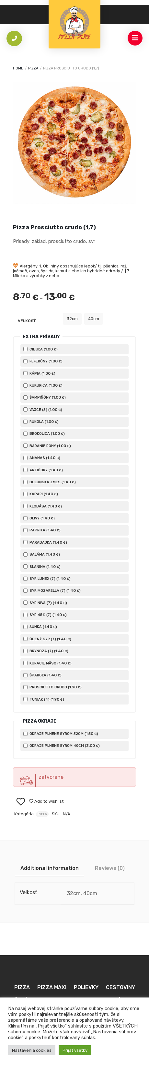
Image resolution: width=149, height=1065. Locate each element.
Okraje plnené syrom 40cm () (61, 745)
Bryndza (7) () (45, 651)
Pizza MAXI (51, 987)
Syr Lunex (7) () (47, 578)
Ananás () (41, 457)
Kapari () (40, 494)
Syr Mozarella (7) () (52, 590)
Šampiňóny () (44, 397)
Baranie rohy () (47, 446)
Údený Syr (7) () (47, 639)
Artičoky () (43, 470)
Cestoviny (120, 987)
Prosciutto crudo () (52, 687)
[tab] (49, 868)
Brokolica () (44, 433)
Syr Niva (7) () (45, 602)
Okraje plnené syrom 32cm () (60, 733)
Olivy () (39, 518)
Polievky (86, 987)
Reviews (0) (110, 868)
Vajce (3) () (42, 409)
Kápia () (39, 373)
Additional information (49, 868)
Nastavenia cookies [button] (32, 1050)
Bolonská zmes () (49, 482)
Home (18, 68)
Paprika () (42, 530)
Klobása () (42, 506)
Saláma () (41, 554)
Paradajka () (45, 542)
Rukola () (41, 421)
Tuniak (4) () (43, 699)
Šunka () (40, 626)
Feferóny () (43, 361)
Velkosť (27, 320)
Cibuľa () (40, 349)
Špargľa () (42, 675)
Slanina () (42, 566)
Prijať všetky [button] (75, 1050)
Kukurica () (43, 385)
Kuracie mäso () (47, 663)
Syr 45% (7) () (45, 614)
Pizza (33, 68)
